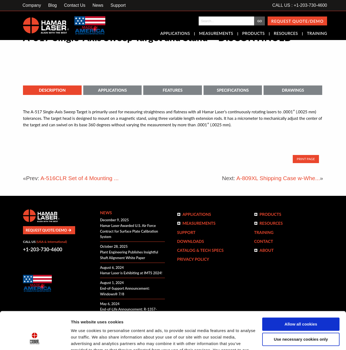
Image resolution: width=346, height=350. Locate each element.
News (97, 5)
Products (253, 34)
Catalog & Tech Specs (200, 250)
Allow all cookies (301, 292)
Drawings (293, 90)
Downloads (190, 241)
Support (118, 5)
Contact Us (74, 5)
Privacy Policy (193, 259)
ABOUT (267, 250)
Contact (263, 241)
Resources (286, 34)
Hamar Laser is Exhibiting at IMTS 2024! (131, 273)
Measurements (216, 34)
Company (31, 5)
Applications (175, 34)
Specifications (233, 90)
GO (259, 21)
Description (52, 90)
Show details (83, 339)
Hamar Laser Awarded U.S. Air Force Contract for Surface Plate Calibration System (129, 231)
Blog (52, 5)
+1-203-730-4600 (42, 249)
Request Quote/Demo (297, 21)
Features (172, 90)
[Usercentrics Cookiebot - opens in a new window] (35, 339)
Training (317, 34)
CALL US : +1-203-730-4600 (299, 5)
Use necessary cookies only (301, 307)
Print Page (306, 159)
